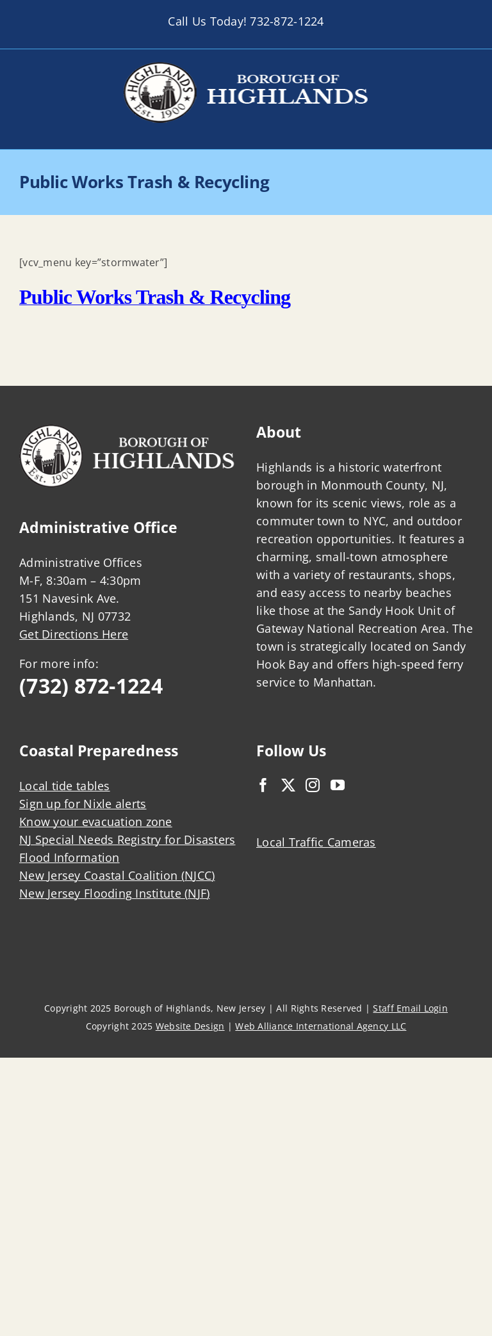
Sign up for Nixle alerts (82, 803)
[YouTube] (338, 785)
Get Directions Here (73, 634)
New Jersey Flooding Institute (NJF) (114, 893)
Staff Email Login (410, 1008)
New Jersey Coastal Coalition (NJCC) (117, 875)
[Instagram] (313, 785)
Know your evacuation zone (95, 821)
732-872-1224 (287, 21)
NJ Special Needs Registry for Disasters (127, 839)
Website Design (190, 1026)
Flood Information (69, 857)
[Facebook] (263, 785)
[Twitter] (288, 785)
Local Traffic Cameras (316, 842)
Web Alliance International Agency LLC (320, 1026)
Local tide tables (64, 785)
